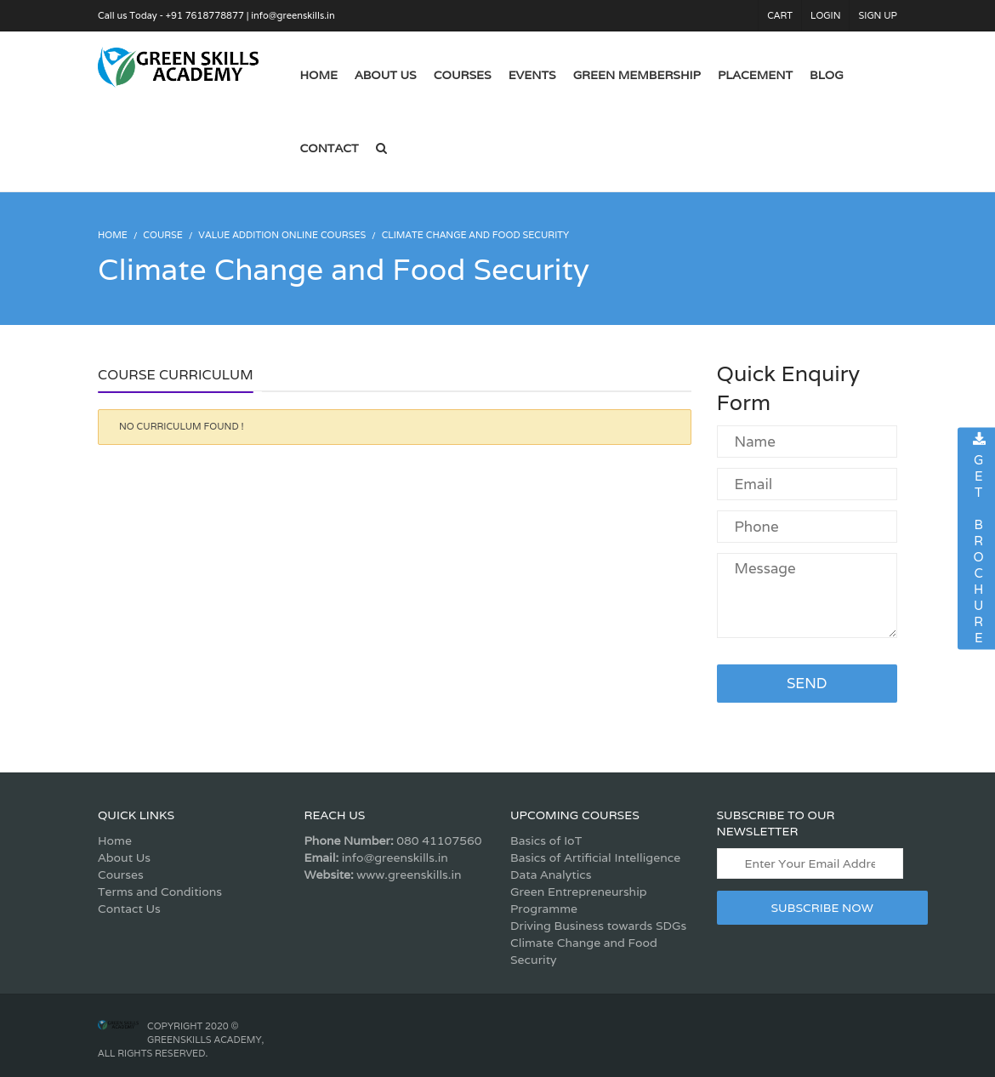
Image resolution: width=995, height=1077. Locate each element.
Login (825, 15)
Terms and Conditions (160, 891)
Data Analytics (550, 874)
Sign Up (877, 15)
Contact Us (129, 908)
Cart (780, 15)
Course (163, 235)
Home (115, 840)
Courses (121, 874)
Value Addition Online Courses (282, 235)
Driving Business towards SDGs (598, 925)
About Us (124, 857)
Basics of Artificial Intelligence (595, 857)
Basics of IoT (546, 840)
